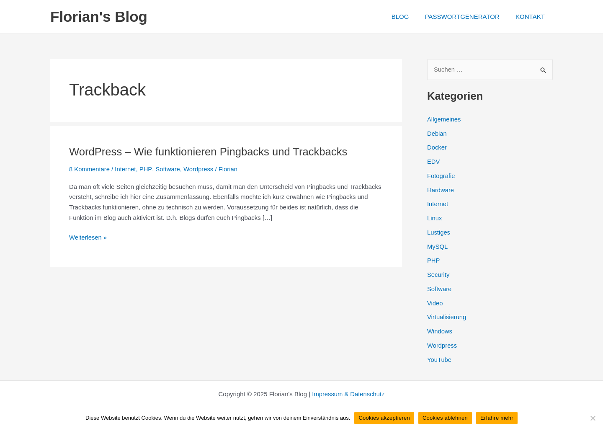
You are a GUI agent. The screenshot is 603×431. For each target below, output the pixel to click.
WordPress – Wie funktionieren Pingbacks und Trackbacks (210, 151)
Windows (440, 331)
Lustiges (439, 232)
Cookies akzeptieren (384, 418)
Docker (437, 147)
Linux (434, 218)
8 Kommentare (89, 169)
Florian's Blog (98, 16)
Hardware (440, 190)
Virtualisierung (447, 317)
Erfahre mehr (496, 418)
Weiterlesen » (88, 237)
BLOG (408, 16)
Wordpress (199, 169)
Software (168, 169)
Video (435, 303)
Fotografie (441, 175)
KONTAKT (531, 16)
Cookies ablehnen (445, 418)
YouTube (439, 359)
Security (438, 275)
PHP (146, 169)
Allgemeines (444, 119)
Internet (126, 169)
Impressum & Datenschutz (348, 393)
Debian (437, 133)
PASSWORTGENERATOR (467, 16)
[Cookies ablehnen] (592, 418)
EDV (433, 161)
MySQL (437, 246)
